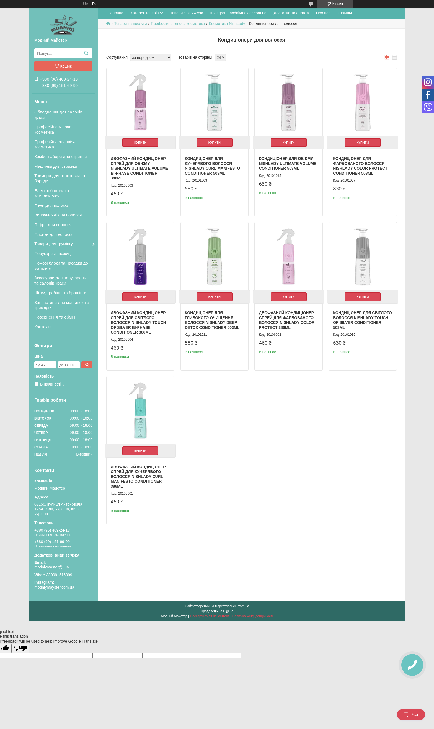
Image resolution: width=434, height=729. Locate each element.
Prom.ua (243, 606)
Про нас (323, 13)
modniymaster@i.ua (51, 567)
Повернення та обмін (54, 317)
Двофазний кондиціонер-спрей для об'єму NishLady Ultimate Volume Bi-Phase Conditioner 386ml (139, 168)
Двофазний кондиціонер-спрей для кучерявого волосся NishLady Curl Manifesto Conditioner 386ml (139, 476)
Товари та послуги (130, 23)
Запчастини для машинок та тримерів (61, 305)
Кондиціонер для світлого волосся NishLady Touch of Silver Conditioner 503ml (362, 320)
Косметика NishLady (227, 23)
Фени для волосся (51, 205)
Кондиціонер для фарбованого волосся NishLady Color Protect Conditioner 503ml (360, 165)
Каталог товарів (144, 13)
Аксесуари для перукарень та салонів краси (60, 280)
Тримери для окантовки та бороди (59, 178)
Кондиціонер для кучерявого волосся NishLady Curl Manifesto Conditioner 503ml (212, 165)
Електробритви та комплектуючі (51, 193)
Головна (115, 13)
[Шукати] (86, 53)
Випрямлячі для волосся (58, 215)
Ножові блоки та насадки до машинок (61, 266)
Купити (140, 142)
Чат (411, 714)
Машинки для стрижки (55, 166)
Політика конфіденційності (252, 616)
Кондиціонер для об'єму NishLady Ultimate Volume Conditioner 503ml (287, 163)
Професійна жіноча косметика (52, 130)
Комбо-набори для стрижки (60, 156)
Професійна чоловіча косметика (55, 144)
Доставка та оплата (291, 13)
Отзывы (345, 13)
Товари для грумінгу (53, 243)
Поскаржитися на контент (209, 616)
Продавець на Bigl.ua (217, 611)
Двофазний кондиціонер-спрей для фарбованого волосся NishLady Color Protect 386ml (287, 320)
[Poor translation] (20, 648)
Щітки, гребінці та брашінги (60, 292)
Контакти (42, 326)
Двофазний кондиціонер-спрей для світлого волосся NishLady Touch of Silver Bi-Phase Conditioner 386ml (139, 322)
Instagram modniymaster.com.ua (238, 13)
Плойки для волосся (54, 234)
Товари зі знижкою (186, 13)
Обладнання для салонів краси (58, 115)
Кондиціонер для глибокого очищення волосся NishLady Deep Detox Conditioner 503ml (212, 320)
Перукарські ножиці (53, 253)
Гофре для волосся (53, 224)
